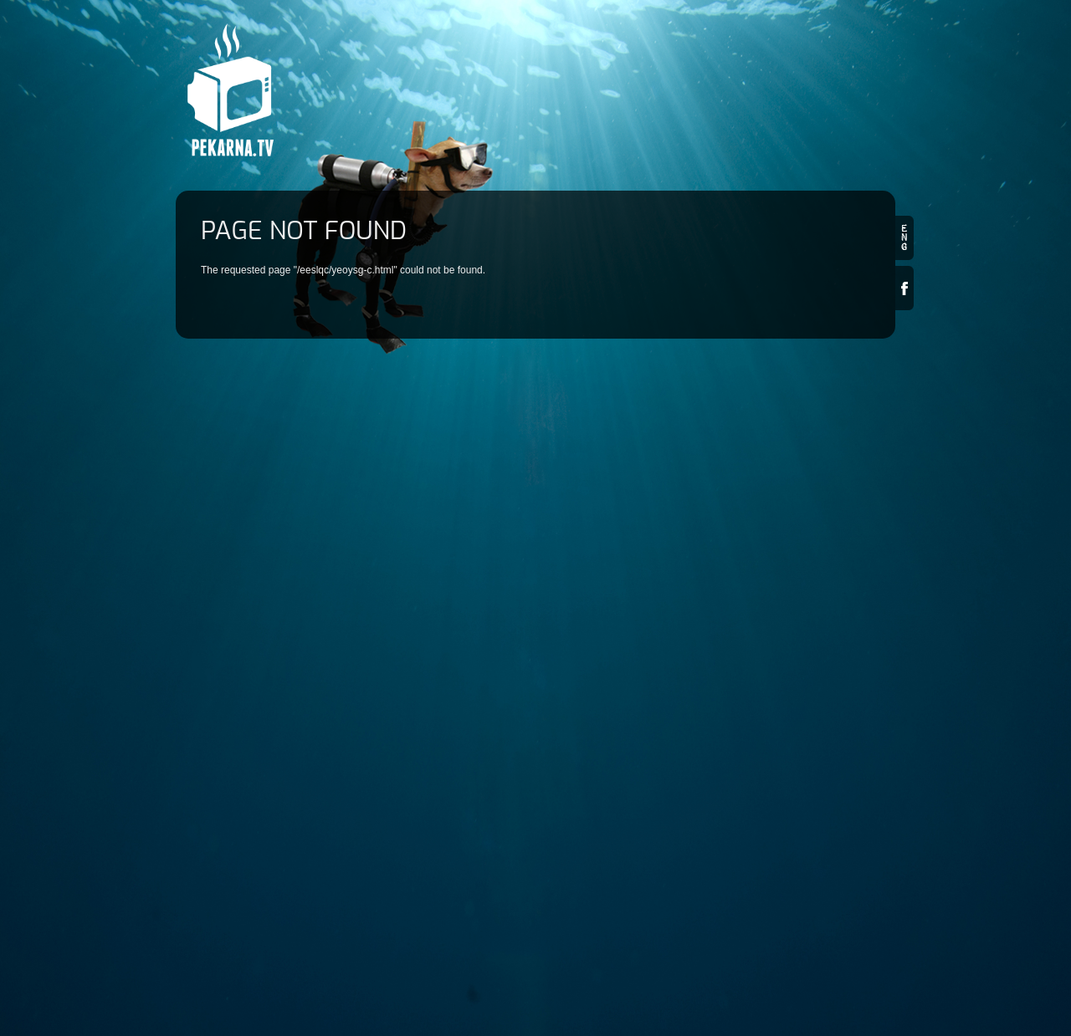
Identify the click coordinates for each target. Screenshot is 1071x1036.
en (904, 238)
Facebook (904, 288)
